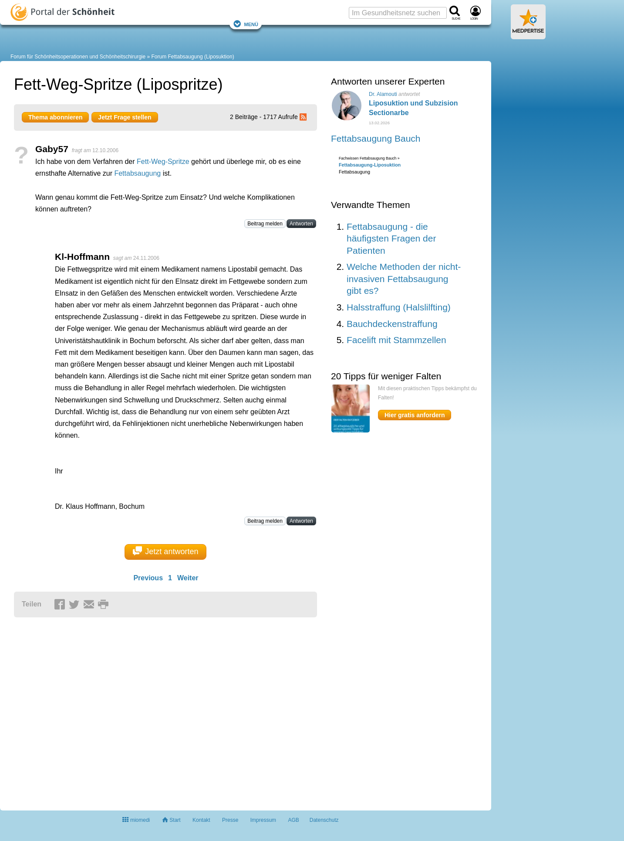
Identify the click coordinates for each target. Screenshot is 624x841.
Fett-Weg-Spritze (163, 161)
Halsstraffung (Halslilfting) (399, 307)
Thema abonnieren (55, 117)
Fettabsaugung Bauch (376, 138)
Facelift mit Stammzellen (396, 340)
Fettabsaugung (137, 173)
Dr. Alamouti (383, 94)
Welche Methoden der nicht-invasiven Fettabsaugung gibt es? (404, 279)
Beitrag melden (265, 224)
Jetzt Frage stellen (124, 117)
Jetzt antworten (166, 551)
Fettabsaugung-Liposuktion (370, 164)
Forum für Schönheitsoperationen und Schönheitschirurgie (77, 57)
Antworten (301, 224)
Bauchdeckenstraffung (392, 324)
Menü (245, 24)
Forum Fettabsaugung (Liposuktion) (193, 57)
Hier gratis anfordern (415, 415)
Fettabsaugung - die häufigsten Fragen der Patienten (391, 238)
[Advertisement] (149, 710)
